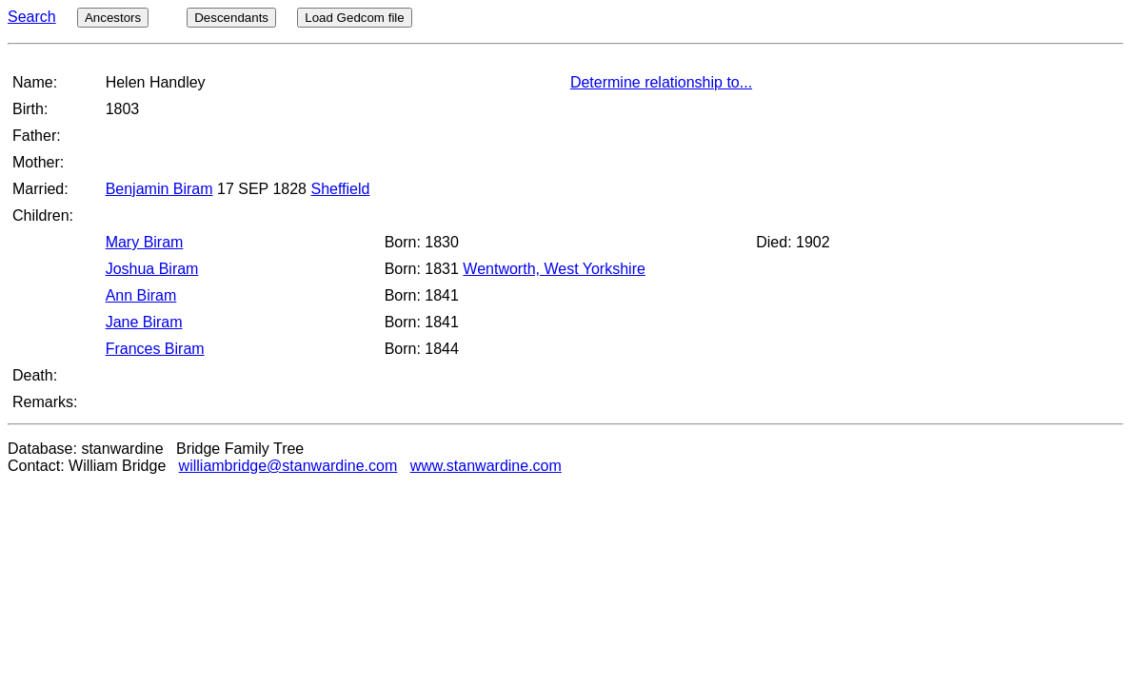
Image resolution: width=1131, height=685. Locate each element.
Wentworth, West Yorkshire (554, 269)
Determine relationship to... (661, 82)
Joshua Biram (152, 269)
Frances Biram (155, 349)
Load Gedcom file (354, 17)
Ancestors (113, 17)
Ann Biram (141, 295)
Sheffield (339, 189)
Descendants (231, 17)
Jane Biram (144, 322)
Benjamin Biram (159, 189)
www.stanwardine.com (486, 466)
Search (32, 17)
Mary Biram (145, 242)
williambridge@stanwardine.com (288, 466)
